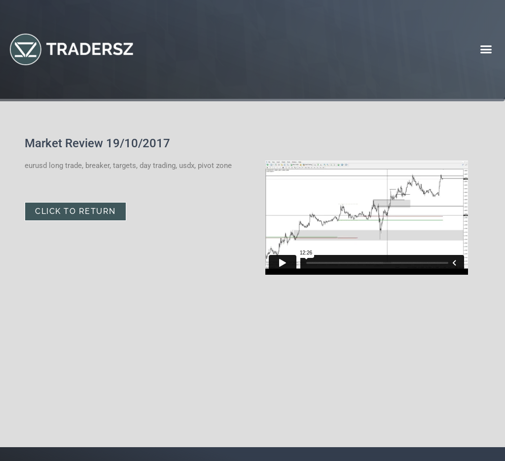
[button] (485, 49)
